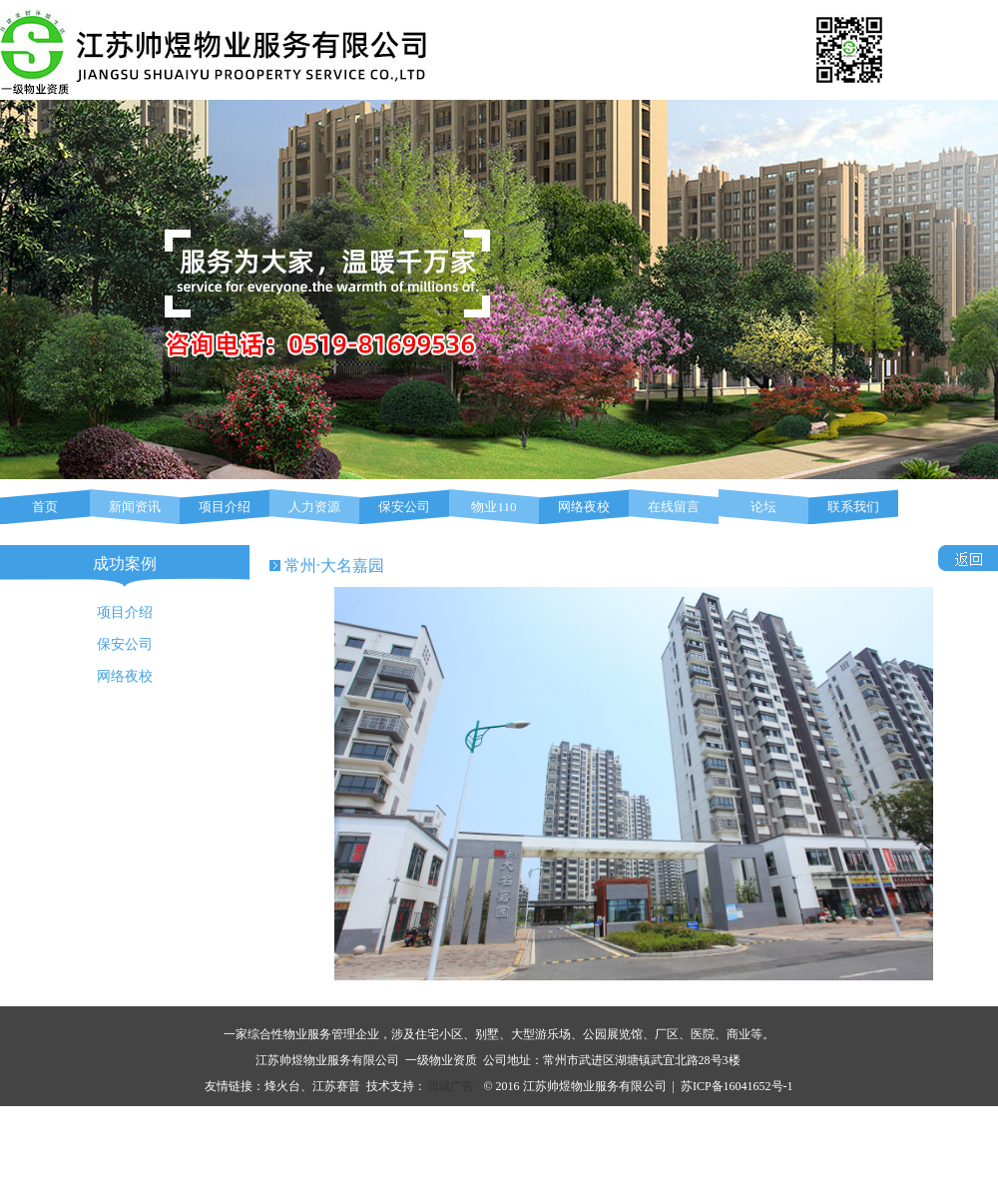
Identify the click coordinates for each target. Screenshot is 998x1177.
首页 (45, 506)
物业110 (493, 506)
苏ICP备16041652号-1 (737, 1086)
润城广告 (450, 1086)
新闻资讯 (135, 506)
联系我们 (853, 506)
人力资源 (314, 506)
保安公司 (404, 506)
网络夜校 (584, 506)
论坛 (763, 506)
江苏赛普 (336, 1086)
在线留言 (674, 506)
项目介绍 (224, 506)
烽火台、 (288, 1086)
